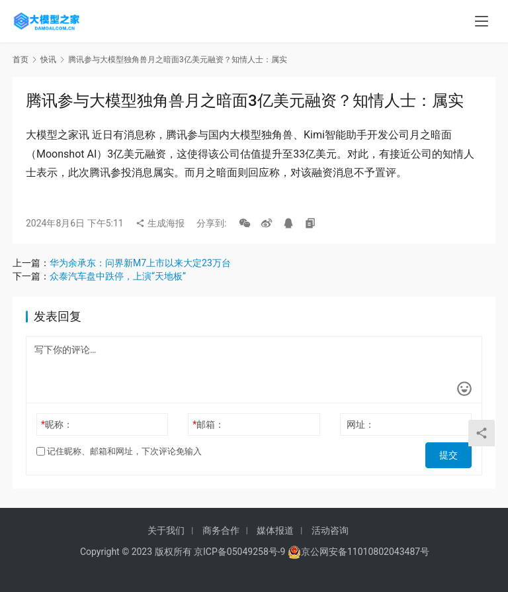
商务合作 (220, 530)
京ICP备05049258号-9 (239, 551)
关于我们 (166, 530)
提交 (453, 451)
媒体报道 (275, 530)
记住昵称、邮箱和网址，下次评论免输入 (119, 451)
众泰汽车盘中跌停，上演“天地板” (118, 276)
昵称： (57, 424)
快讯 (48, 59)
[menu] (481, 21)
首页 (20, 59)
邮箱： (208, 424)
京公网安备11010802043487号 (365, 551)
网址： (360, 424)
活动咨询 (330, 530)
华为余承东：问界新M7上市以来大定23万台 (140, 263)
